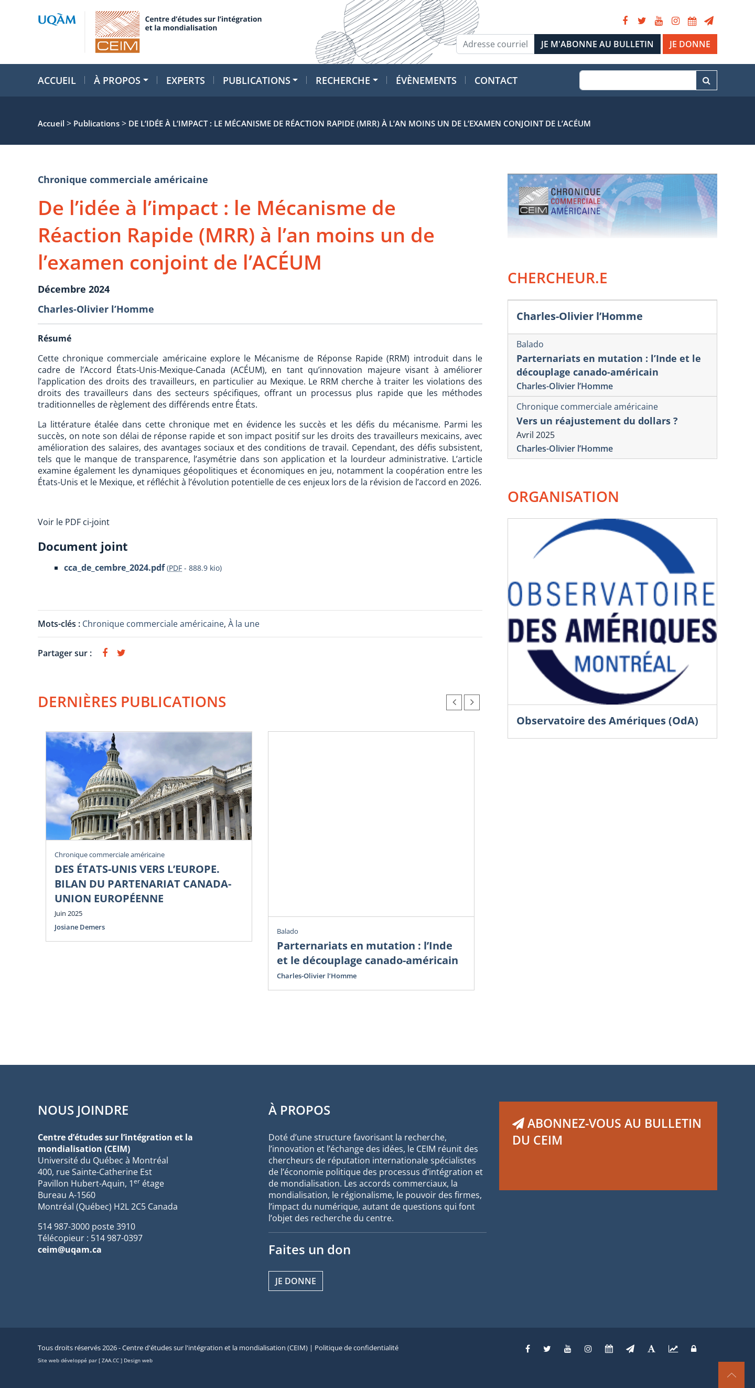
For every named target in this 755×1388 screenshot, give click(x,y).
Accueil (57, 80)
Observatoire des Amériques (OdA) (607, 720)
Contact (495, 80)
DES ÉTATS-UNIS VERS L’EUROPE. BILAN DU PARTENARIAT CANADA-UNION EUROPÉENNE (143, 883)
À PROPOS (299, 1109)
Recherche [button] (343, 80)
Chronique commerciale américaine (123, 179)
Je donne (295, 1281)
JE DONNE (690, 44)
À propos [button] (117, 80)
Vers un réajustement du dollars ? (597, 420)
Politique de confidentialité (356, 1347)
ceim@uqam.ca (70, 1249)
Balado (287, 931)
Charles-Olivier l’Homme (96, 309)
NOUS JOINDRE (83, 1109)
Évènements (426, 80)
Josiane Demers (80, 927)
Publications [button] (256, 80)
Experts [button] (185, 80)
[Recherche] (637, 80)
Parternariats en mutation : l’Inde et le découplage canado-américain (367, 952)
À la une (245, 623)
